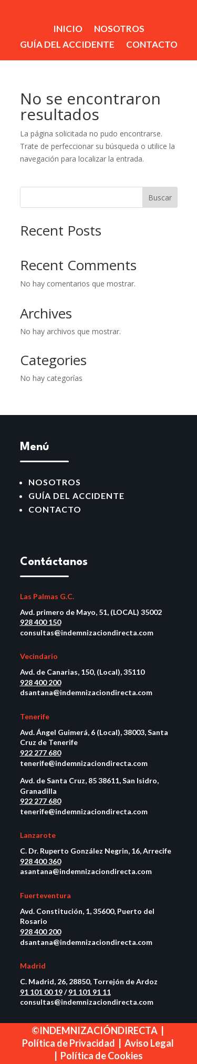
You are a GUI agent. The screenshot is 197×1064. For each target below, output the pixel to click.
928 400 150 (40, 622)
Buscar (160, 198)
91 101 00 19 (41, 991)
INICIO (67, 29)
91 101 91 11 (89, 991)
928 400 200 (40, 682)
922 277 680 (40, 752)
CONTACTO (152, 45)
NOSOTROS (119, 29)
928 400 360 (40, 861)
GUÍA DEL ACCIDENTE (67, 45)
